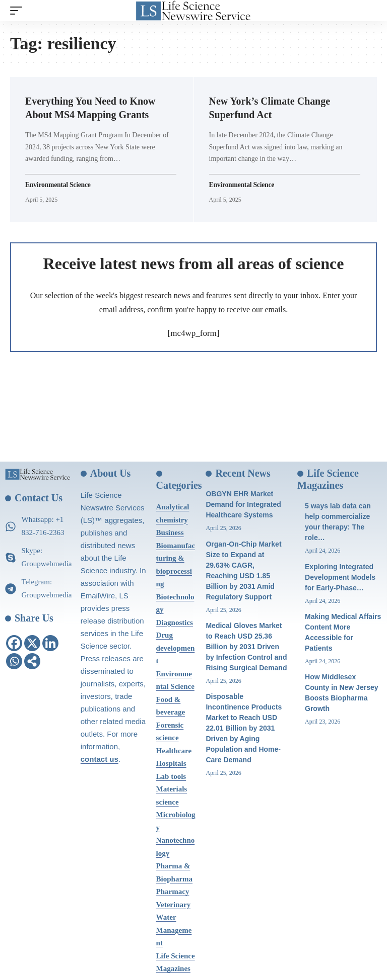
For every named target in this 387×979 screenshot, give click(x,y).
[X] (32, 643)
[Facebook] (14, 643)
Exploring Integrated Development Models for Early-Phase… (340, 577)
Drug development (175, 648)
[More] (32, 661)
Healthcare (174, 751)
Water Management (174, 930)
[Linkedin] (50, 643)
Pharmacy (172, 891)
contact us (99, 759)
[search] (369, 11)
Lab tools (171, 776)
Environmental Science (58, 184)
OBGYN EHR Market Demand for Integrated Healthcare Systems (243, 504)
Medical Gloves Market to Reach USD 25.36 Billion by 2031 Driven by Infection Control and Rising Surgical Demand (246, 646)
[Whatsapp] (14, 661)
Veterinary (173, 905)
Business (170, 532)
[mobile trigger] (18, 11)
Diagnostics (174, 622)
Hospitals (171, 763)
